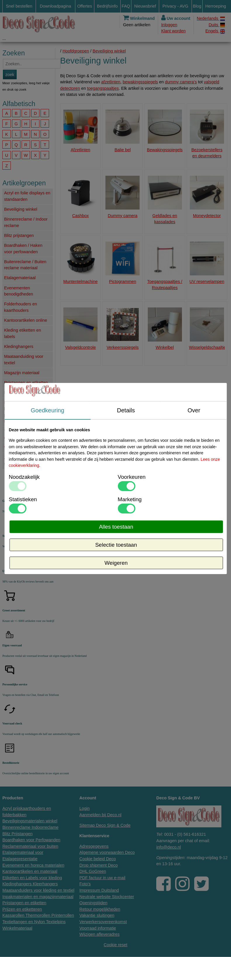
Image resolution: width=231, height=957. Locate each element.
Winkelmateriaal (19, 447)
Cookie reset (115, 944)
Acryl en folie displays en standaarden (27, 196)
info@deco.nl (168, 847)
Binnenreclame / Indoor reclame (26, 222)
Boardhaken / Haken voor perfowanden (23, 248)
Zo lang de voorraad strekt (23, 460)
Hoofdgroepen (75, 51)
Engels (215, 31)
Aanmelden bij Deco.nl (100, 814)
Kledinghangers (18, 346)
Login (84, 808)
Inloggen (169, 24)
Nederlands (211, 18)
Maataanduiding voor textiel (23, 359)
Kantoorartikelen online (25, 320)
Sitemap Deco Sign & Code (105, 825)
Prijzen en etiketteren (24, 392)
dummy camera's (181, 82)
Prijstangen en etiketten (26, 382)
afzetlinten (110, 82)
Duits (217, 24)
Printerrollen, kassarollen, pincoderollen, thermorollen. (17, 412)
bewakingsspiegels (140, 82)
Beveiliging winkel (20, 209)
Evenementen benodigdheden (18, 291)
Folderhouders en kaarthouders (20, 307)
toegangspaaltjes (103, 88)
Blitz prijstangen (19, 235)
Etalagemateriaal (20, 277)
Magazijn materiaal (21, 372)
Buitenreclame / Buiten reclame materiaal (25, 264)
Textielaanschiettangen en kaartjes (25, 434)
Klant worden (173, 31)
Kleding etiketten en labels (22, 333)
